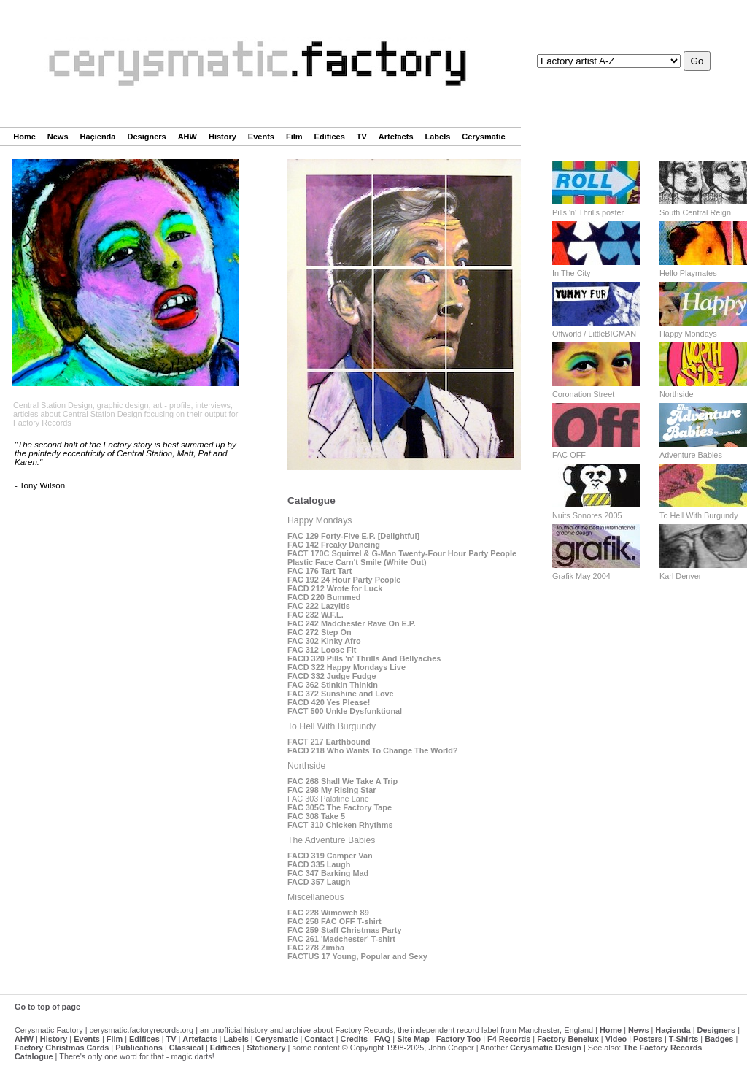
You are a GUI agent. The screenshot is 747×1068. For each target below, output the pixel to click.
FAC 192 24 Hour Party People (343, 579)
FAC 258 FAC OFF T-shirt (334, 921)
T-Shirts (683, 1038)
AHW (187, 136)
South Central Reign (695, 212)
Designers (146, 136)
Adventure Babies (690, 454)
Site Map (413, 1038)
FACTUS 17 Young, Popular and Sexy (357, 956)
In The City (571, 273)
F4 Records (508, 1038)
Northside (676, 394)
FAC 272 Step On (319, 632)
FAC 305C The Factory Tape (339, 807)
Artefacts (396, 136)
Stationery (266, 1047)
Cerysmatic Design (545, 1047)
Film (294, 136)
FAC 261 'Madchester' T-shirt (341, 938)
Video (616, 1038)
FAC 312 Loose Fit (321, 649)
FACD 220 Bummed (323, 597)
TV (362, 136)
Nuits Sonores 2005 (587, 515)
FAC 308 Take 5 (316, 816)
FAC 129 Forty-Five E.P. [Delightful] (353, 535)
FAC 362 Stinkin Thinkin (332, 684)
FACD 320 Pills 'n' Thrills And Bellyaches (364, 658)
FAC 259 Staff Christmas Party (344, 930)
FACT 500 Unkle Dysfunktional (344, 711)
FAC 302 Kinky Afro (324, 641)
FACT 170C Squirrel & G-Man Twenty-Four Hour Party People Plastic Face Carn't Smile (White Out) (401, 557)
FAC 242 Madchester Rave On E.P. (351, 623)
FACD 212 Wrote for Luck (334, 588)
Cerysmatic (483, 136)
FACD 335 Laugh (318, 864)
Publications (139, 1047)
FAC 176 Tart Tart (319, 570)
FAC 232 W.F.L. (315, 614)
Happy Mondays (688, 333)
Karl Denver (680, 576)
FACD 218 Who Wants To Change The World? (372, 750)
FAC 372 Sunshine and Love (340, 693)
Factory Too (458, 1038)
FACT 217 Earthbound (329, 741)
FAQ (382, 1038)
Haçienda (98, 136)
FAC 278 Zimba (315, 947)
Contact (318, 1038)
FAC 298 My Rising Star (331, 789)
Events (261, 136)
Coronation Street (583, 394)
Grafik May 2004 (581, 576)
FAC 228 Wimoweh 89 (328, 912)
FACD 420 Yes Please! (328, 702)
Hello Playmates (688, 273)
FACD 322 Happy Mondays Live (346, 667)
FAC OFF (569, 454)
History (222, 136)
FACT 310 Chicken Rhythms (339, 825)
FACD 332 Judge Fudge (331, 676)
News (58, 136)
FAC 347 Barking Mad (327, 873)
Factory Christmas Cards (62, 1047)
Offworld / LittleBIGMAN (594, 333)
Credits (354, 1038)
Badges (719, 1038)
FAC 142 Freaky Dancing (333, 544)
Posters (647, 1038)
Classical (186, 1047)
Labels (438, 136)
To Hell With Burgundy (698, 515)
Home (24, 136)
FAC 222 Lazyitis (318, 606)
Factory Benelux (568, 1038)
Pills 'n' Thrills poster (588, 212)
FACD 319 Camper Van (330, 855)
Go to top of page (47, 1006)
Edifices (329, 136)
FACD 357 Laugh (318, 881)
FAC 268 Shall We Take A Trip (342, 781)
